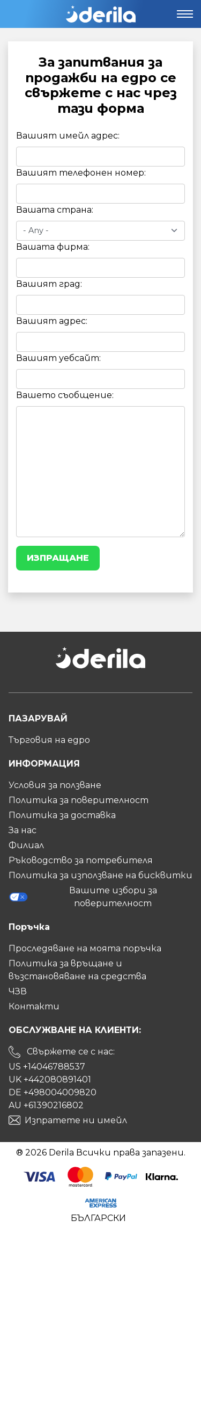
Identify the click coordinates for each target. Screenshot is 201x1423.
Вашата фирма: (53, 247)
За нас (22, 830)
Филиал (26, 845)
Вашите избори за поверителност (83, 896)
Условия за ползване (55, 785)
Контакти (34, 1006)
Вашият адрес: (51, 321)
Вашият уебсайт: (58, 358)
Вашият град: (49, 284)
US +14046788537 (47, 1066)
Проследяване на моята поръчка (85, 948)
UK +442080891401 (50, 1079)
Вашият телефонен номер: (81, 173)
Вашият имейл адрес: (68, 136)
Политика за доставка (62, 815)
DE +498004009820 (52, 1092)
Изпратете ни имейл (76, 1120)
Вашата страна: (54, 210)
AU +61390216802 (46, 1105)
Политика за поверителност (78, 800)
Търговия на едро (49, 740)
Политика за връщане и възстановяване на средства (77, 969)
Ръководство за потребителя (81, 860)
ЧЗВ (18, 991)
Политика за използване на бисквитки (100, 875)
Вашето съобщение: (65, 395)
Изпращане (58, 558)
